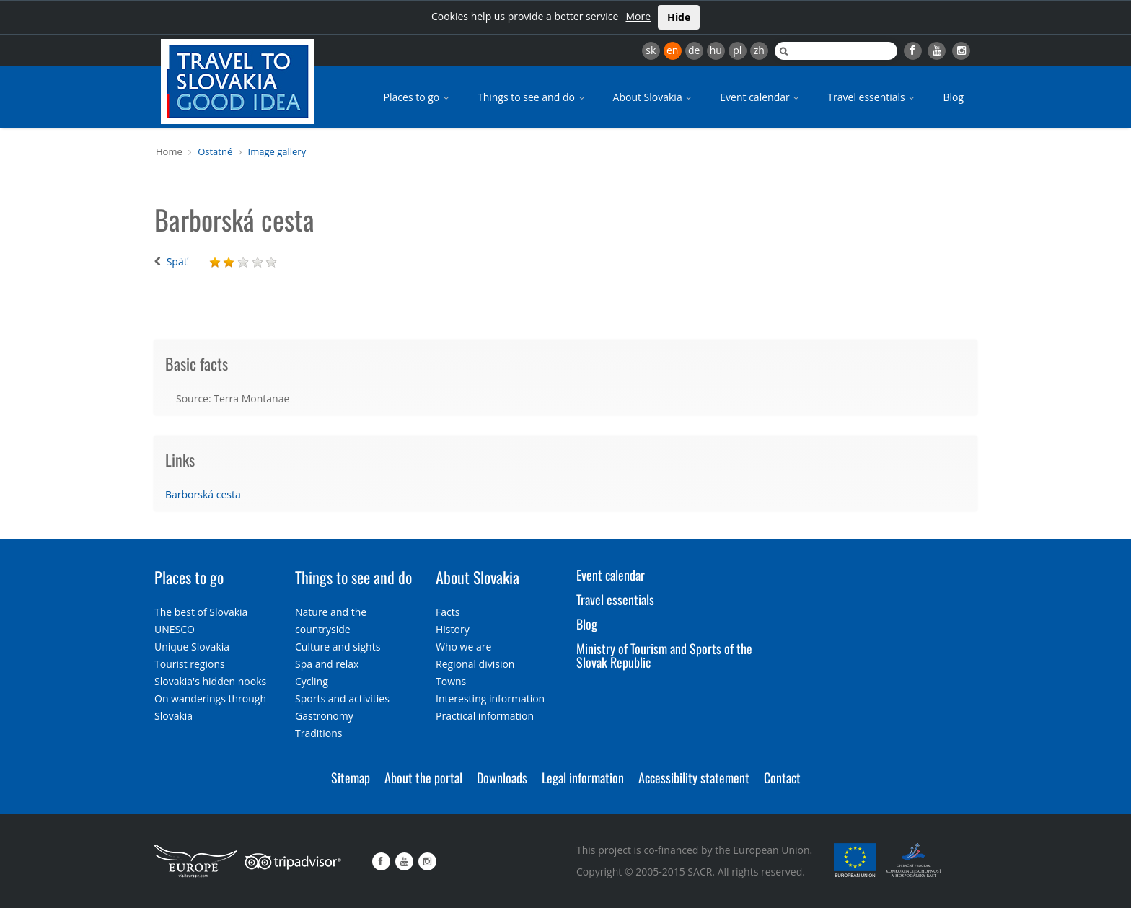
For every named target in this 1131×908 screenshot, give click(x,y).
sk (651, 50)
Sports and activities (342, 698)
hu (716, 50)
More (638, 16)
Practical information (485, 716)
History (453, 629)
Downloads (502, 777)
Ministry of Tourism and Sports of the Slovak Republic (664, 655)
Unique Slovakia (191, 646)
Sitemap (350, 777)
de (694, 50)
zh (759, 50)
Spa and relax (326, 664)
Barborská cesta (203, 494)
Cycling (311, 681)
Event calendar (760, 97)
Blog (953, 97)
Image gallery (277, 151)
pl (737, 50)
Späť (177, 261)
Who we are (463, 646)
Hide (678, 17)
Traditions (319, 733)
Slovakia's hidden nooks (210, 681)
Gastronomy (324, 716)
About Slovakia (654, 97)
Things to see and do (532, 97)
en (672, 50)
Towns (451, 681)
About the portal (423, 777)
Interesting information (490, 698)
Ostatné (215, 151)
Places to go (418, 97)
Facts (447, 612)
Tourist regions (189, 664)
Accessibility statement (693, 777)
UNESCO (174, 629)
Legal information (583, 777)
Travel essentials (872, 97)
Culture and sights (337, 646)
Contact (782, 777)
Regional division (475, 664)
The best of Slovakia (200, 612)
